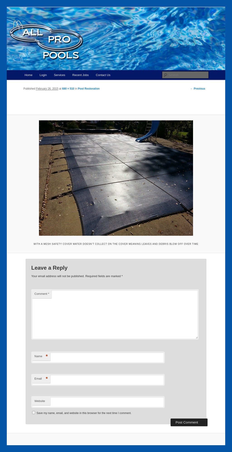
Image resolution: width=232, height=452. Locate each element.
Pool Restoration (89, 88)
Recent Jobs (80, 75)
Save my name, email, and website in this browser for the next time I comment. (83, 413)
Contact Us (103, 75)
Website (39, 401)
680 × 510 (68, 88)
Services (59, 75)
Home (28, 75)
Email (41, 379)
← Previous (197, 88)
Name (41, 356)
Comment (41, 293)
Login (43, 75)
